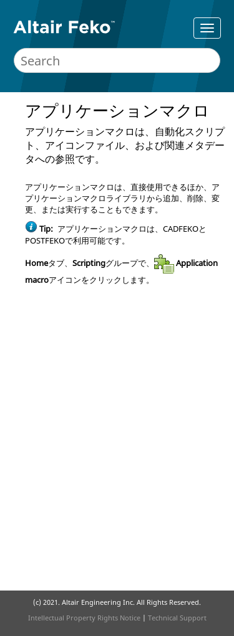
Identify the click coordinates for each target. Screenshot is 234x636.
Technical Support (177, 617)
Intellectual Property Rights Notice (84, 617)
